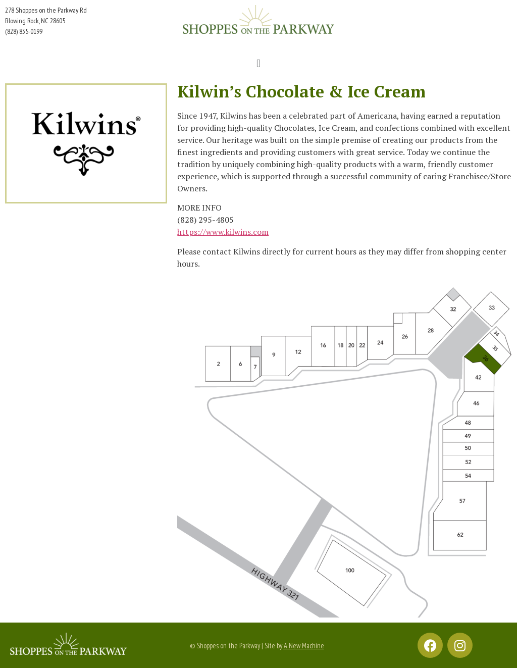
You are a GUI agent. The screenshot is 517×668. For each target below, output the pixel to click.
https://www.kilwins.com (223, 231)
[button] (258, 63)
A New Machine (304, 645)
